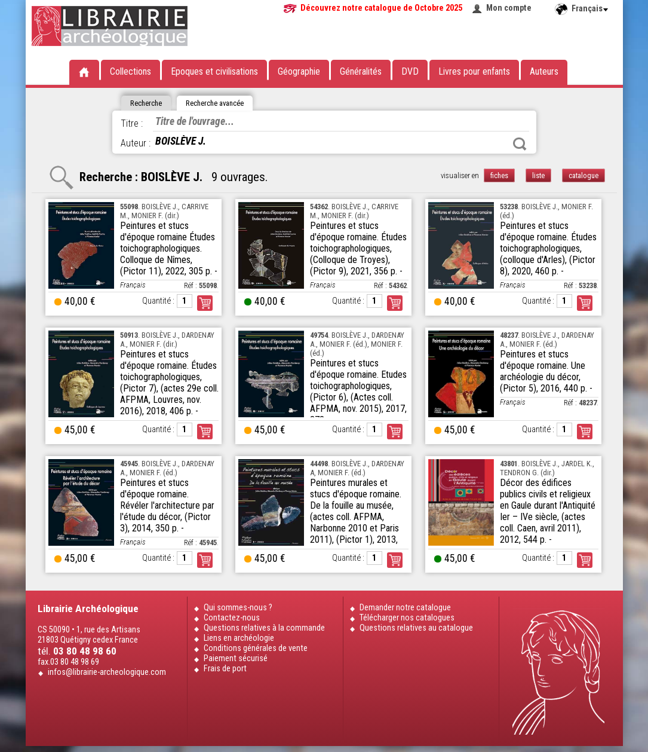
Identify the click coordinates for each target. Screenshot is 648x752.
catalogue (583, 175)
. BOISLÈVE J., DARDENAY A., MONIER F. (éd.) (547, 340)
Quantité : (158, 301)
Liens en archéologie (239, 638)
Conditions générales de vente (256, 648)
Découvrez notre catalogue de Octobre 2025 (381, 8)
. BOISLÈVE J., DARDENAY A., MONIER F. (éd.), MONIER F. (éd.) (357, 344)
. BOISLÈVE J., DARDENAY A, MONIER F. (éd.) (357, 468)
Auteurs (544, 71)
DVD (410, 71)
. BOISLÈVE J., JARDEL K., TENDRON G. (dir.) (547, 468)
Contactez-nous (232, 618)
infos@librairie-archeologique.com (107, 672)
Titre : (132, 123)
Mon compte (509, 8)
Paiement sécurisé (236, 658)
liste (538, 175)
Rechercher (519, 144)
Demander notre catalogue (405, 608)
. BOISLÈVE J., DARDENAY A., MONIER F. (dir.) (167, 340)
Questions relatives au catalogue (416, 628)
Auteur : (136, 143)
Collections (130, 71)
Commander (205, 303)
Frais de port (225, 669)
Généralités (361, 71)
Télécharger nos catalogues (407, 618)
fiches (499, 175)
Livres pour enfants (474, 71)
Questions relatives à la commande (264, 628)
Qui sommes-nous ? (238, 608)
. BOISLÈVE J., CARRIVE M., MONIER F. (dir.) (164, 211)
